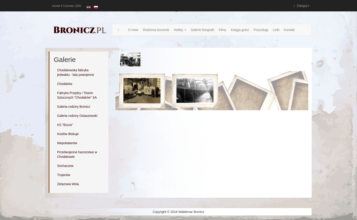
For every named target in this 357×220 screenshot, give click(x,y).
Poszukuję (261, 30)
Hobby (180, 30)
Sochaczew (65, 166)
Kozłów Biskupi (68, 134)
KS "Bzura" (65, 125)
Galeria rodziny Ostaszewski (77, 116)
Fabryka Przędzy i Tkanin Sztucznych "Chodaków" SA (77, 95)
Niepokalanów (67, 143)
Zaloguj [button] (301, 6)
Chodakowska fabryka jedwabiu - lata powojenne (75, 72)
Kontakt (289, 30)
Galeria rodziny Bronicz (73, 106)
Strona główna (121, 30)
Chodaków (64, 84)
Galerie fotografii (202, 30)
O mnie (133, 30)
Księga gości (240, 30)
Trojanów (63, 175)
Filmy (222, 30)
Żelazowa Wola (68, 184)
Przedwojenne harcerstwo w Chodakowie (77, 154)
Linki (276, 30)
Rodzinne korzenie (156, 30)
